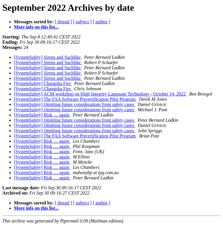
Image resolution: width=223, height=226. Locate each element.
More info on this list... (36, 26)
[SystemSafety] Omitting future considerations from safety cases (74, 104)
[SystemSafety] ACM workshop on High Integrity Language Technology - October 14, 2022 (100, 93)
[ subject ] (82, 21)
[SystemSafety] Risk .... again (42, 114)
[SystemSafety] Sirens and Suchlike (48, 57)
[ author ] (101, 21)
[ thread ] (63, 21)
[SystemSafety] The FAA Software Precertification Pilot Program (75, 99)
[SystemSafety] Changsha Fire (43, 83)
